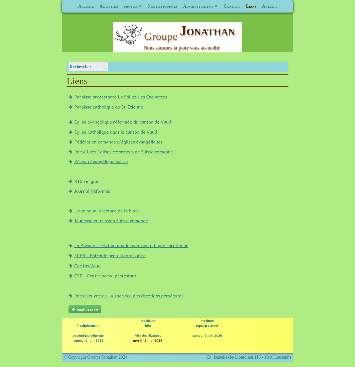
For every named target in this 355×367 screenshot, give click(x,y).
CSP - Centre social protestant (102, 275)
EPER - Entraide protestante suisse (107, 255)
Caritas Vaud (85, 265)
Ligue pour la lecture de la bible (104, 210)
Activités (109, 6)
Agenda (269, 6)
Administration (200, 6)
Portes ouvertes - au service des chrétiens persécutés (126, 295)
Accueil (86, 6)
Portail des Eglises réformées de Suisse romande (121, 151)
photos (133, 6)
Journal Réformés (89, 190)
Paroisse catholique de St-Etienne (106, 106)
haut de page (85, 309)
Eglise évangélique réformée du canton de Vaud (120, 121)
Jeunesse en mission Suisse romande (108, 220)
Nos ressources (163, 6)
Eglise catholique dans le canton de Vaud (113, 131)
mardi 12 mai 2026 (147, 340)
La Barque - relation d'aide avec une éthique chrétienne (128, 245)
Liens (251, 6)
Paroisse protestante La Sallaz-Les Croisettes (118, 96)
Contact (232, 6)
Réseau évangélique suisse (98, 161)
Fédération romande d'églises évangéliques (115, 141)
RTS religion (84, 181)
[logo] (177, 37)
